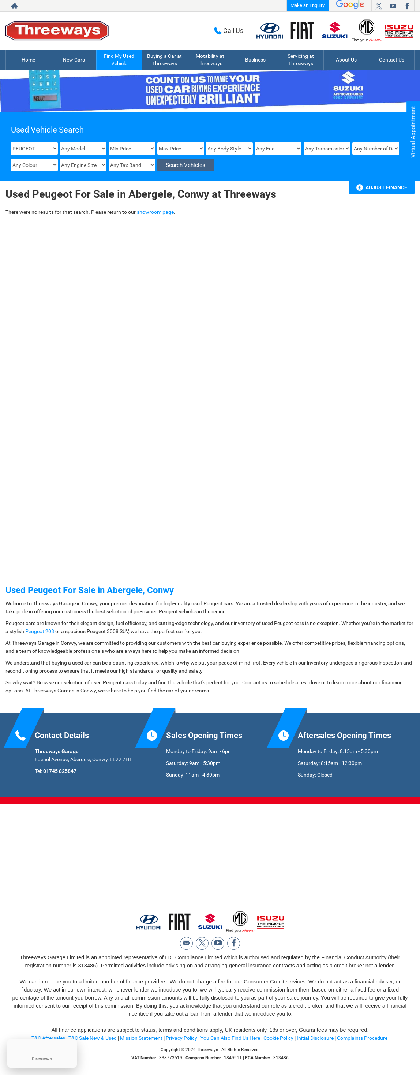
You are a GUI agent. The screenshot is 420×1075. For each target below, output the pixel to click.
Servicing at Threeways (301, 59)
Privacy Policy (181, 1038)
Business (255, 60)
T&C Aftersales (48, 1038)
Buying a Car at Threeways (164, 59)
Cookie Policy (278, 1038)
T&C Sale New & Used (92, 1038)
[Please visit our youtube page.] (393, 6)
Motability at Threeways (210, 59)
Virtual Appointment (412, 132)
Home (28, 60)
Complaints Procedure (362, 1038)
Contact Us (391, 60)
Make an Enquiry (307, 5)
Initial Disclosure (316, 1038)
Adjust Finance (386, 187)
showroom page (155, 212)
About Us (346, 60)
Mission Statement (141, 1038)
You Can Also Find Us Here (230, 1038)
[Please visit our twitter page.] (378, 6)
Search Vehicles (185, 165)
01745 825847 (59, 771)
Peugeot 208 (39, 631)
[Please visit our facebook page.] (407, 6)
